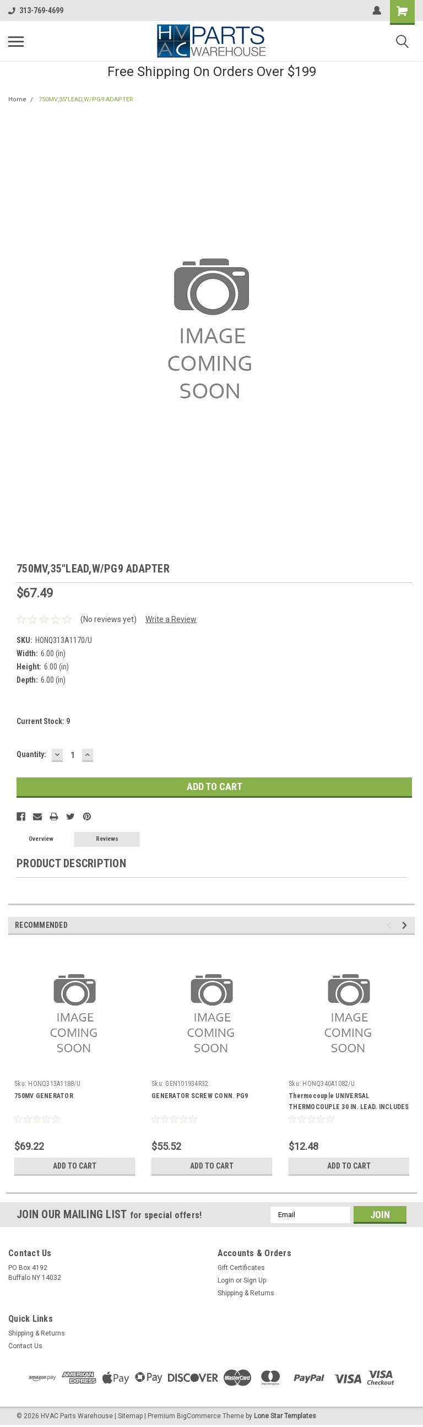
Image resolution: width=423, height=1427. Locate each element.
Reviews (107, 838)
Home (17, 99)
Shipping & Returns (246, 1293)
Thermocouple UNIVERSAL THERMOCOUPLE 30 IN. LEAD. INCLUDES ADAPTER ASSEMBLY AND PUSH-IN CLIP (349, 1107)
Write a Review (171, 619)
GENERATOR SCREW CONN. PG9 (199, 1096)
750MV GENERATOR (43, 1096)
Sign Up (254, 1280)
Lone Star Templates (285, 1416)
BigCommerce (199, 1416)
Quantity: (31, 754)
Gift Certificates (241, 1268)
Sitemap (130, 1416)
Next (406, 925)
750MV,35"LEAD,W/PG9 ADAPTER (86, 99)
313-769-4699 (35, 10)
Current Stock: (43, 721)
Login (226, 1280)
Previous (391, 925)
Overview (41, 838)
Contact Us (25, 1346)
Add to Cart (74, 1165)
